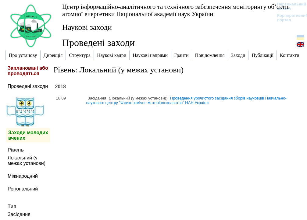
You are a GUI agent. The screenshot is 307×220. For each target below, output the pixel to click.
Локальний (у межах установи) (26, 160)
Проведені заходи (28, 86)
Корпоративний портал (288, 17)
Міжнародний (23, 176)
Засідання (19, 214)
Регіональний (23, 188)
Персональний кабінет (288, 6)
